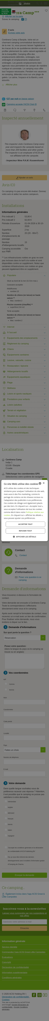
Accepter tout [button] (25, 524)
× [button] (44, 483)
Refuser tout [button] (25, 531)
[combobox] (40, 483)
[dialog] (24, 510)
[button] (24, 536)
